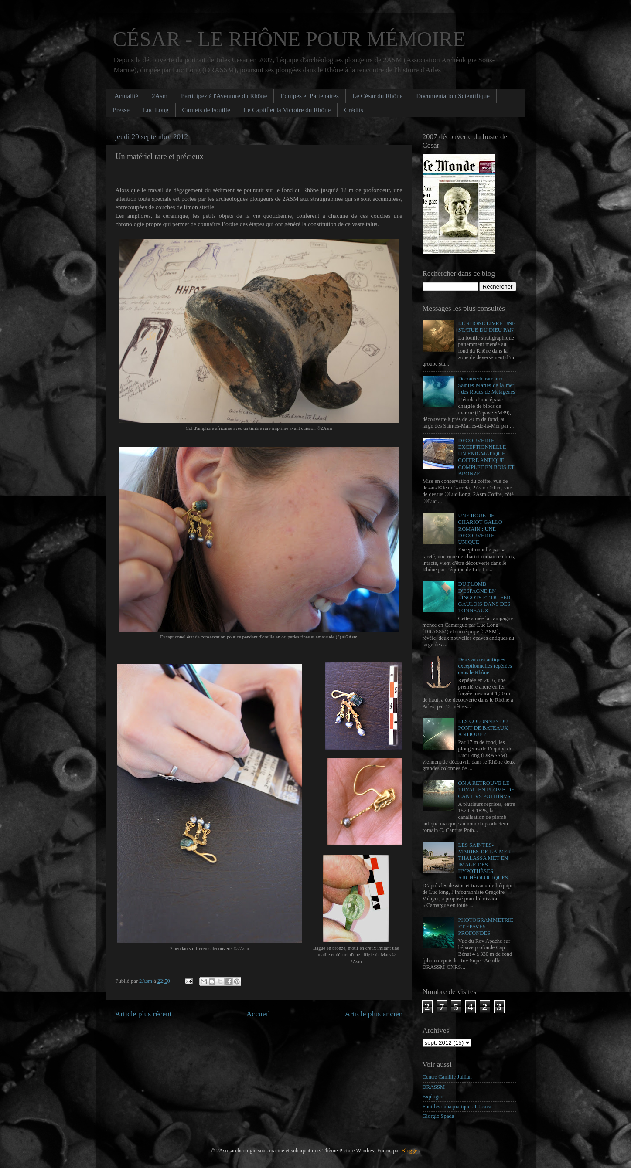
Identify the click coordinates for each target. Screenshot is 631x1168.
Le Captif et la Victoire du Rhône (287, 109)
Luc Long (156, 109)
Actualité (126, 95)
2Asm (159, 95)
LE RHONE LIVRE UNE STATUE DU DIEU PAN (486, 326)
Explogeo (433, 1096)
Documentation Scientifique (453, 95)
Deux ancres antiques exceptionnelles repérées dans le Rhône (485, 666)
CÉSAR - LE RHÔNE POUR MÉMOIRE (289, 39)
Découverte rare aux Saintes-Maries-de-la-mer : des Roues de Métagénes (486, 385)
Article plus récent (143, 1013)
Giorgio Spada (438, 1116)
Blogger (410, 1151)
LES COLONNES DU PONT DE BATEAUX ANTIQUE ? (483, 727)
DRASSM (434, 1087)
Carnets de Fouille (206, 109)
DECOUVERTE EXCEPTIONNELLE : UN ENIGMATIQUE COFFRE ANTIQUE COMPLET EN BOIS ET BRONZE (486, 457)
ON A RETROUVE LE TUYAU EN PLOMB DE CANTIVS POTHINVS (486, 789)
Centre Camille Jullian (447, 1077)
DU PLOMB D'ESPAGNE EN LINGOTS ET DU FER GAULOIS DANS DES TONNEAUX (484, 597)
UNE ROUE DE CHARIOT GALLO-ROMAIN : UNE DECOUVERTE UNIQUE (481, 529)
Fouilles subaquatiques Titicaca (457, 1106)
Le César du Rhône (377, 95)
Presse (121, 109)
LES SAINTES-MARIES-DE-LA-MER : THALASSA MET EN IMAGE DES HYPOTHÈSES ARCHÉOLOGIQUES (486, 861)
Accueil (258, 1013)
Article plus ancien (373, 1013)
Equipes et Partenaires (309, 95)
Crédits (353, 109)
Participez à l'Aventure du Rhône (224, 95)
